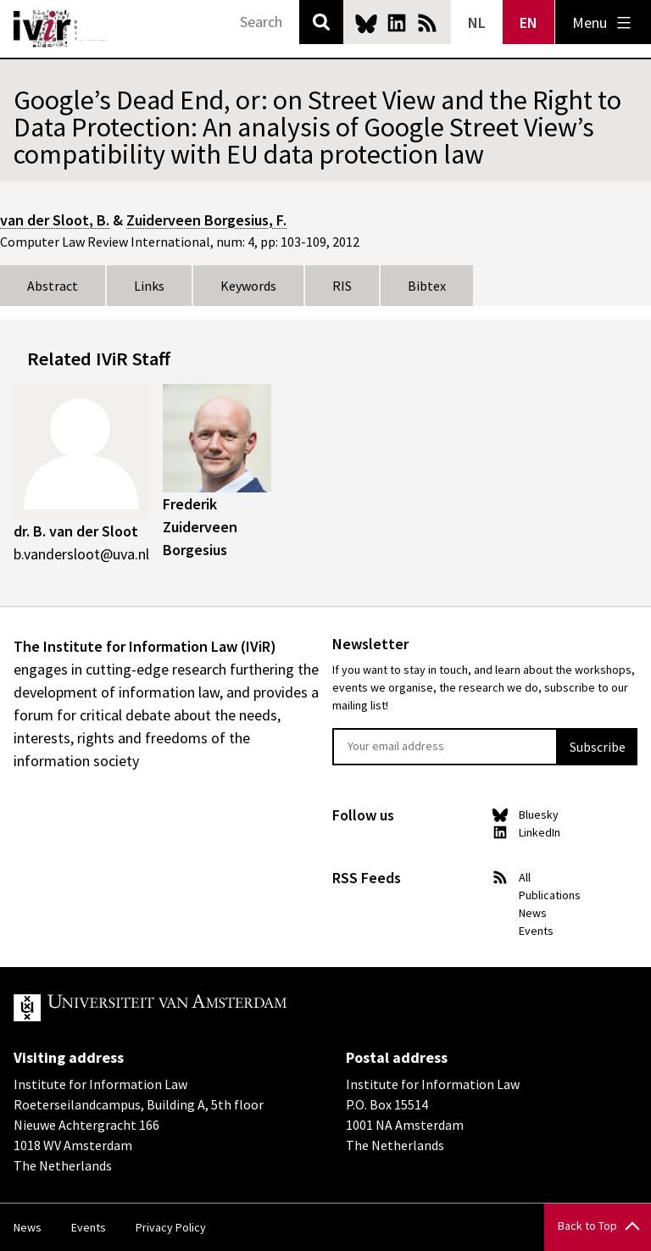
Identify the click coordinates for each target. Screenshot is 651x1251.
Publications (550, 895)
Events (536, 930)
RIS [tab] (342, 285)
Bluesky (366, 23)
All (525, 877)
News (533, 912)
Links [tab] (149, 285)
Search (321, 22)
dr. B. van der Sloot (76, 531)
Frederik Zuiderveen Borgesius (200, 526)
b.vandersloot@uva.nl (81, 554)
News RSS (427, 23)
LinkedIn (397, 23)
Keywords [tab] (248, 285)
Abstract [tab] (52, 285)
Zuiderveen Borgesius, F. (206, 220)
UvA (210, 1007)
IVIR (61, 28)
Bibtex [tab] (427, 285)
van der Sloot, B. (54, 220)
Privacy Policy (171, 1227)
